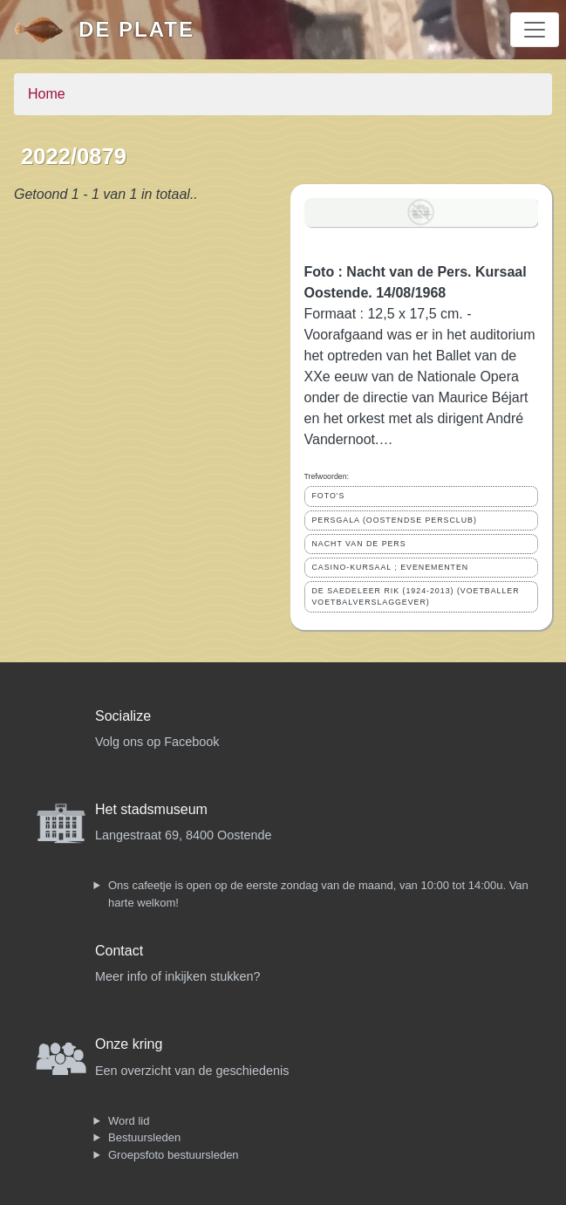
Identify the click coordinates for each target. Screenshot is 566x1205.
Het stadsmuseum (151, 809)
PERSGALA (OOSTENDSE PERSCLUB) (394, 520)
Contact (119, 950)
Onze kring (128, 1044)
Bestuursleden (144, 1137)
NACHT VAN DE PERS (359, 543)
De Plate (136, 29)
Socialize (123, 716)
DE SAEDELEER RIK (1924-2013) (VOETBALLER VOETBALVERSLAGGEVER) (416, 596)
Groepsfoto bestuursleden (173, 1154)
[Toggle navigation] (534, 29)
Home (46, 93)
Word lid (128, 1120)
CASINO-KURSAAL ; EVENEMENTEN (390, 567)
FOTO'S (328, 495)
